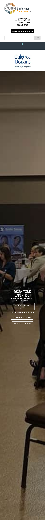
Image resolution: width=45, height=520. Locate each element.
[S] (19, 38)
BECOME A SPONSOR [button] (22, 317)
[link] (17, 13)
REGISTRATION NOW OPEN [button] (22, 31)
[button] (37, 38)
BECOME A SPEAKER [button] (22, 323)
